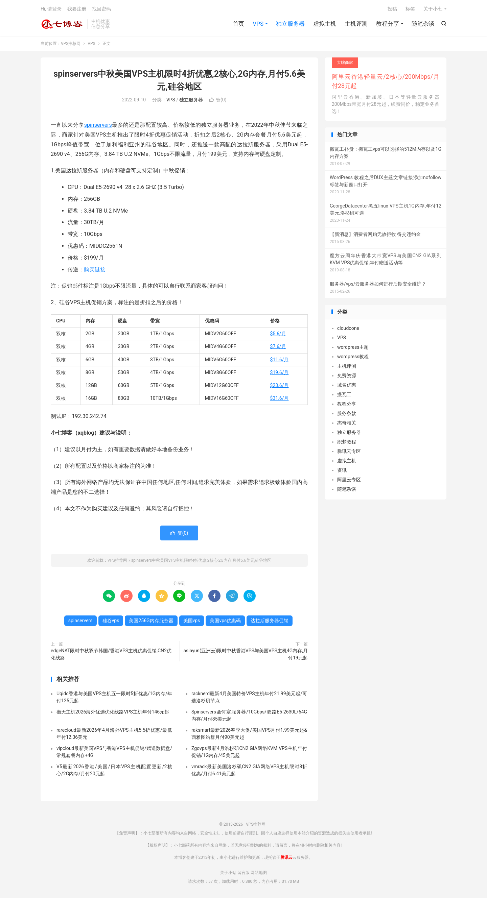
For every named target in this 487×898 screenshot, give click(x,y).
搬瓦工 (344, 394)
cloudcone (348, 328)
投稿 (392, 8)
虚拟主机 (324, 23)
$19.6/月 (279, 372)
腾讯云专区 (349, 451)
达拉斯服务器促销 (269, 620)
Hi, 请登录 (51, 8)
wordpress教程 (353, 356)
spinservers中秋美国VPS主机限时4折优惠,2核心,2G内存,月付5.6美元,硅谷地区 (201, 560)
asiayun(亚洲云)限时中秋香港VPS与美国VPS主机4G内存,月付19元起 (245, 654)
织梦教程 (346, 441)
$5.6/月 (278, 333)
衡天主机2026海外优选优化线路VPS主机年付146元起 (112, 711)
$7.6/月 (278, 346)
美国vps (191, 620)
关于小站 (228, 872)
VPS (258, 23)
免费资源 (346, 375)
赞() (218, 99)
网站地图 (259, 872)
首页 (238, 23)
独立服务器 (290, 23)
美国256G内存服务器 (151, 620)
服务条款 (346, 413)
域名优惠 (346, 385)
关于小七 (432, 8)
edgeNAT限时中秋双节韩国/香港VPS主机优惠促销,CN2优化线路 (111, 654)
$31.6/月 (279, 398)
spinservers (98, 125)
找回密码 (101, 8)
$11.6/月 (279, 359)
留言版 (243, 872)
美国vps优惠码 (225, 620)
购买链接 (95, 269)
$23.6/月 (279, 385)
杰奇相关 (346, 423)
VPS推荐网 (62, 24)
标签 (410, 8)
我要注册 (76, 8)
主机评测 (356, 23)
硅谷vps (110, 620)
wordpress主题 (353, 347)
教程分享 (387, 23)
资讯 (342, 470)
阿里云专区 (349, 479)
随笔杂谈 (423, 23)
